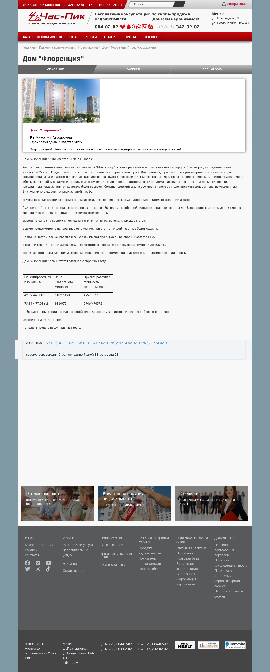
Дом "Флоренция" (45, 130)
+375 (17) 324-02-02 (90, 343)
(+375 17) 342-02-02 (152, 649)
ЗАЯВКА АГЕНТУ (113, 565)
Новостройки (88, 47)
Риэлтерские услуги (78, 545)
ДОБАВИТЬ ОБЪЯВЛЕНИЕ (116, 555)
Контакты (32, 555)
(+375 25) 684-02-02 (152, 644)
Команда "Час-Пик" (39, 545)
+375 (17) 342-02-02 (58, 343)
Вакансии (32, 550)
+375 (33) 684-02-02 (153, 343)
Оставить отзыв (74, 571)
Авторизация (237, 4)
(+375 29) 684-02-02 (116, 644)
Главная (29, 47)
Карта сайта (185, 584)
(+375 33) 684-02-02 (116, 649)
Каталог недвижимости (56, 47)
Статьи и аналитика (191, 548)
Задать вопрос (112, 545)
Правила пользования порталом (224, 550)
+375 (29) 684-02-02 (121, 343)
